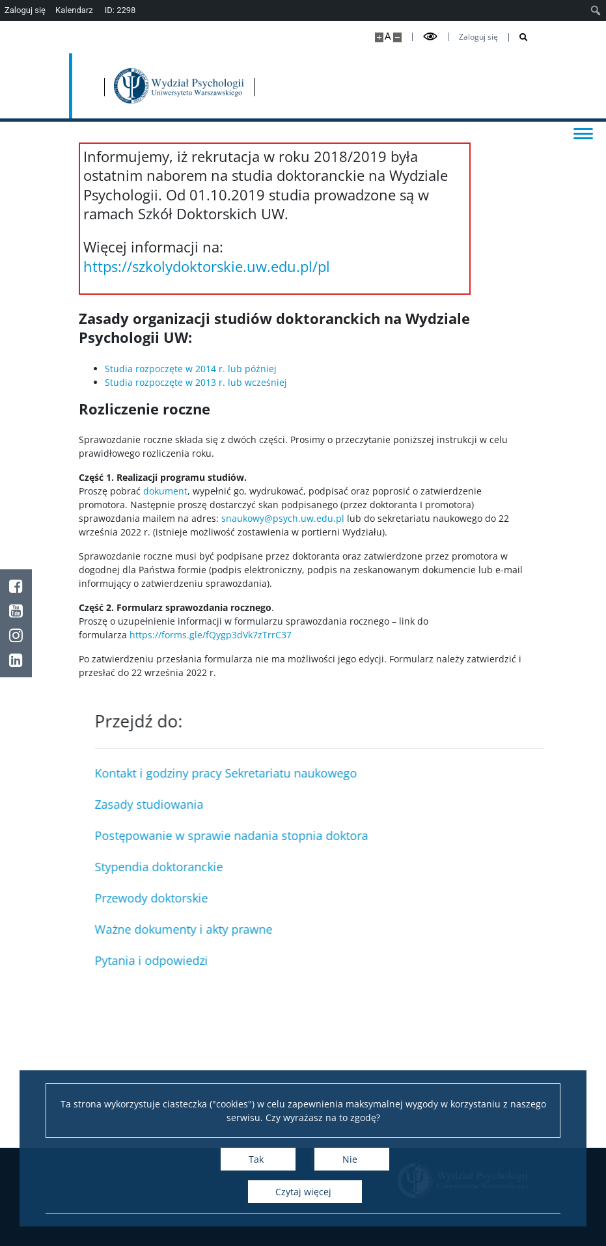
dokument (165, 491)
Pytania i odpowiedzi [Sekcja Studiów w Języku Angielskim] (412, 960)
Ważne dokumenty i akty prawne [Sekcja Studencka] (444, 929)
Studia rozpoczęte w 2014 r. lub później (192, 368)
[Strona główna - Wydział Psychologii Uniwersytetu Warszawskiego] (290, 86)
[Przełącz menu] (583, 132)
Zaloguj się (478, 37)
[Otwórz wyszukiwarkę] (518, 37)
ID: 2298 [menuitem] (120, 10)
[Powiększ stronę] (379, 37)
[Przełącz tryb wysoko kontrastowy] (430, 37)
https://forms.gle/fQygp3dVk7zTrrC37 (211, 635)
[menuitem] (596, 10)
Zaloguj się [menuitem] (25, 10)
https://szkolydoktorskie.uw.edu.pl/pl (206, 266)
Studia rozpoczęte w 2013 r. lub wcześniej (196, 382)
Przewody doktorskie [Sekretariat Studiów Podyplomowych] (412, 898)
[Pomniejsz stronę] (397, 37)
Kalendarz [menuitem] (74, 10)
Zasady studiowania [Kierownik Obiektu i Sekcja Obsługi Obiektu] (409, 804)
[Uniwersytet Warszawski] (150, 86)
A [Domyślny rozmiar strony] (388, 36)
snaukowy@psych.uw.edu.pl (282, 518)
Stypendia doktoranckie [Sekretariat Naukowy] (419, 866)
